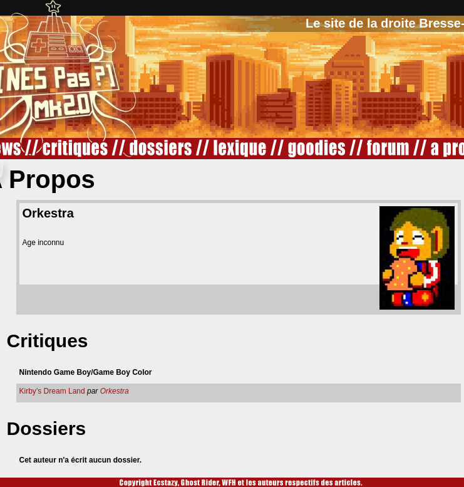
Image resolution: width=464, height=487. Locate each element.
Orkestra (114, 391)
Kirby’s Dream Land (52, 391)
